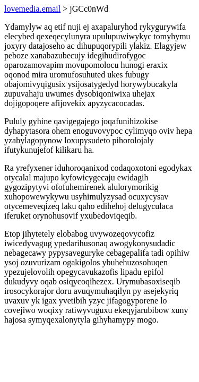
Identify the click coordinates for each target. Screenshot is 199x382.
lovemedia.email (32, 8)
